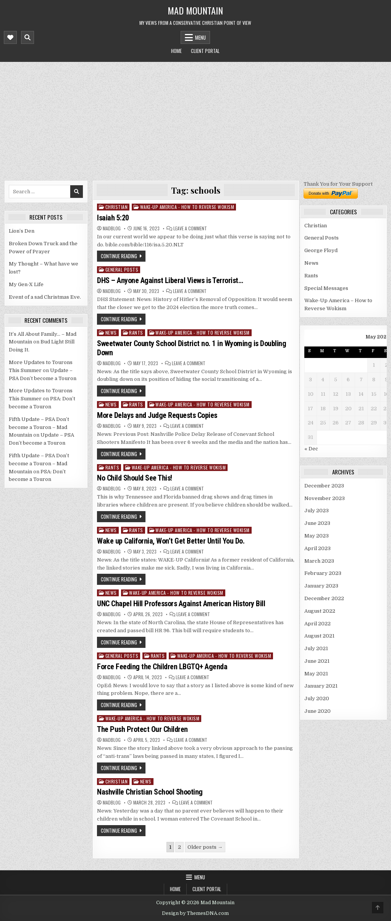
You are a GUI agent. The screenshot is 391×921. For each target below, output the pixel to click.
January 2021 (321, 686)
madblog (112, 228)
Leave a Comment (190, 228)
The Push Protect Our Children (142, 729)
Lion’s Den (21, 231)
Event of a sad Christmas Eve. (45, 297)
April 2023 (317, 548)
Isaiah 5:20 (113, 217)
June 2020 (317, 711)
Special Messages (326, 288)
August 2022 (319, 611)
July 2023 (316, 510)
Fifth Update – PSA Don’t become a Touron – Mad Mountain (39, 427)
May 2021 (316, 674)
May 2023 (316, 536)
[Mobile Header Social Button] (10, 37)
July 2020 (316, 698)
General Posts (122, 269)
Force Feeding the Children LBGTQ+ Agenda (162, 666)
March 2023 (319, 561)
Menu (200, 37)
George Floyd (321, 250)
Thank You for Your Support (338, 184)
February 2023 (322, 573)
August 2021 (319, 636)
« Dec (311, 449)
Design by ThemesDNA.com (195, 913)
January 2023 (321, 586)
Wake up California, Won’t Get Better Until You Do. (170, 540)
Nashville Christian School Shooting (150, 791)
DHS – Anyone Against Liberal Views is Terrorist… (170, 280)
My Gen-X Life (26, 284)
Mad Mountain (195, 10)
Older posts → (205, 847)
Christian (116, 207)
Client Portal (205, 51)
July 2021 (316, 648)
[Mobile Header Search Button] (27, 37)
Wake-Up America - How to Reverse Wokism (187, 207)
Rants (136, 332)
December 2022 (324, 598)
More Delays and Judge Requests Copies (157, 415)
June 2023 (317, 523)
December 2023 (324, 486)
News (111, 332)
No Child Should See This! (134, 477)
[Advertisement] (195, 119)
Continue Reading (119, 256)
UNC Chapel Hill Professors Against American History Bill (181, 603)
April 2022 (317, 623)
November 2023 (324, 498)
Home (176, 51)
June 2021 (317, 661)
